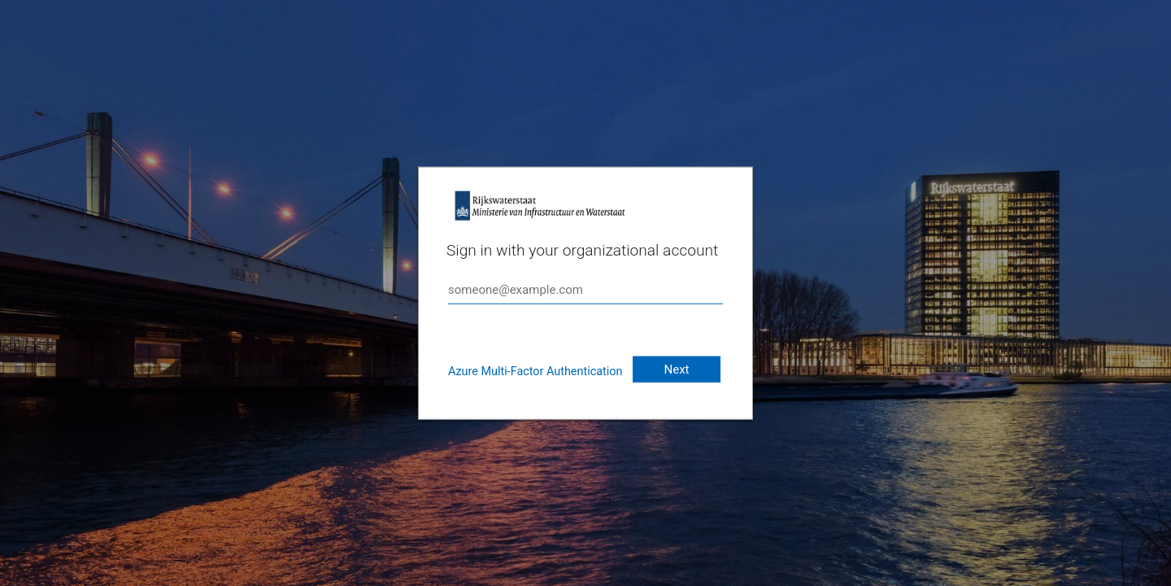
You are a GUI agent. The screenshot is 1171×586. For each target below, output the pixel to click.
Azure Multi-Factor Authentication (535, 371)
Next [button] (676, 369)
